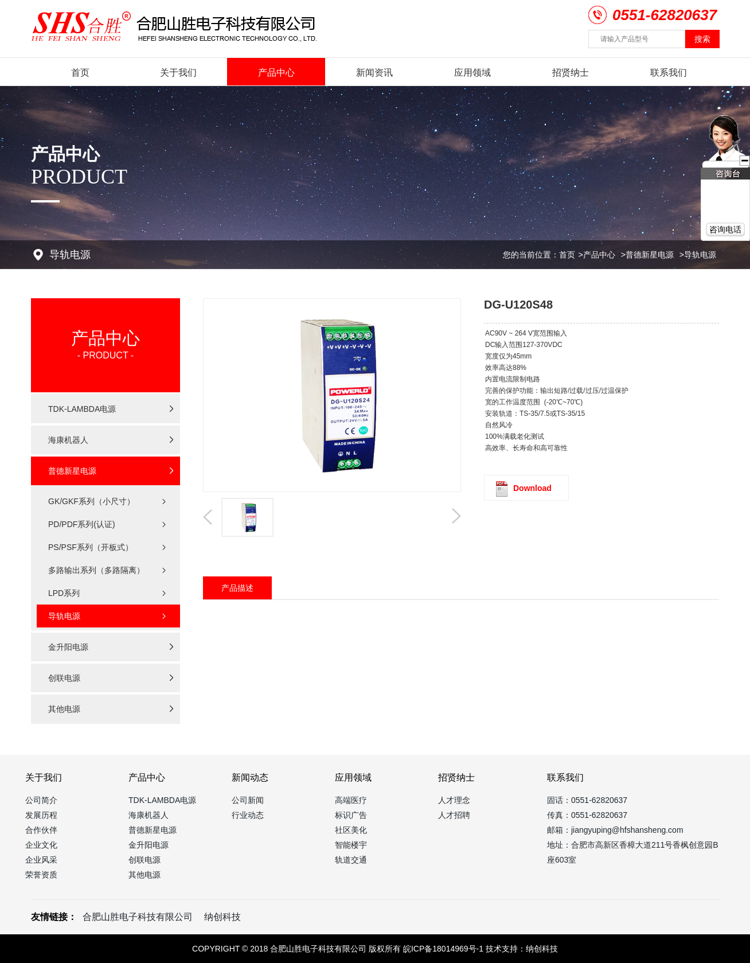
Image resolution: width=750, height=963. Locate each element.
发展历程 (41, 815)
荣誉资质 (41, 874)
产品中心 (276, 72)
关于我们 (178, 72)
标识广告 (351, 815)
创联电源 (144, 859)
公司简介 (41, 800)
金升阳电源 (148, 844)
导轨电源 (700, 254)
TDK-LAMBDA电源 (162, 800)
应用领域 (472, 72)
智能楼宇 (351, 844)
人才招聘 (454, 815)
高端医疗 (351, 800)
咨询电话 (725, 229)
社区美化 (351, 830)
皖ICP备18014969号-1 (443, 948)
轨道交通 (351, 859)
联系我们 (668, 72)
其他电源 (144, 874)
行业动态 (248, 815)
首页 (80, 72)
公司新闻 (248, 800)
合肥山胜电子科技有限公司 (138, 917)
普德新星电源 (650, 254)
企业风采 (41, 859)
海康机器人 (148, 815)
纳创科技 (222, 917)
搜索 (702, 39)
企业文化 (41, 844)
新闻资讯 (374, 72)
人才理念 (454, 800)
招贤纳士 (570, 72)
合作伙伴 (41, 830)
